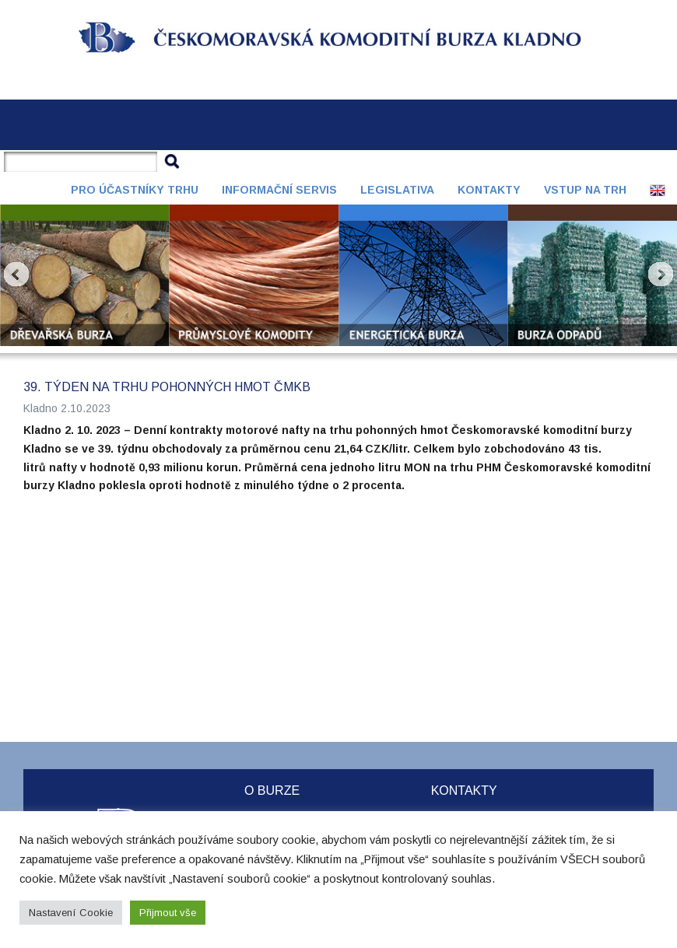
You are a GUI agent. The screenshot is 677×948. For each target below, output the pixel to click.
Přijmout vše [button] (167, 912)
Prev (16, 274)
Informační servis (279, 190)
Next (660, 274)
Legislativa (397, 190)
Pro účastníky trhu (134, 190)
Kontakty (489, 190)
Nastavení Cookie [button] (71, 912)
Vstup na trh (585, 190)
